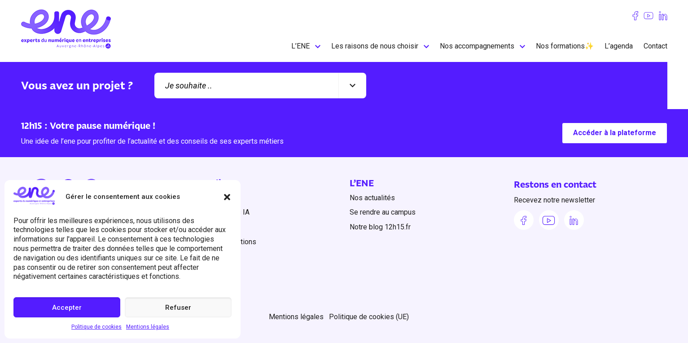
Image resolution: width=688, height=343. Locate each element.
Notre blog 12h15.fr (380, 227)
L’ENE (300, 46)
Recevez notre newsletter (554, 200)
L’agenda (619, 46)
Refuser (178, 307)
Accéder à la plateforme (614, 133)
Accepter (67, 307)
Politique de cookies (96, 327)
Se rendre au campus (383, 212)
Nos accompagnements (477, 46)
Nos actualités (372, 197)
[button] (227, 197)
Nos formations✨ (565, 46)
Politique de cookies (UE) (369, 316)
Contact (655, 46)
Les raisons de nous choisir (374, 46)
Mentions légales (147, 327)
